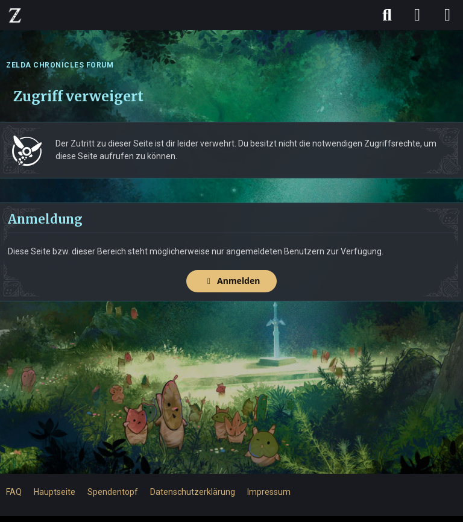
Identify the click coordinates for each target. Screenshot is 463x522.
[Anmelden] (417, 15)
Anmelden (231, 280)
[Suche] (387, 15)
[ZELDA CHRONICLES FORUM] (15, 15)
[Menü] (447, 15)
